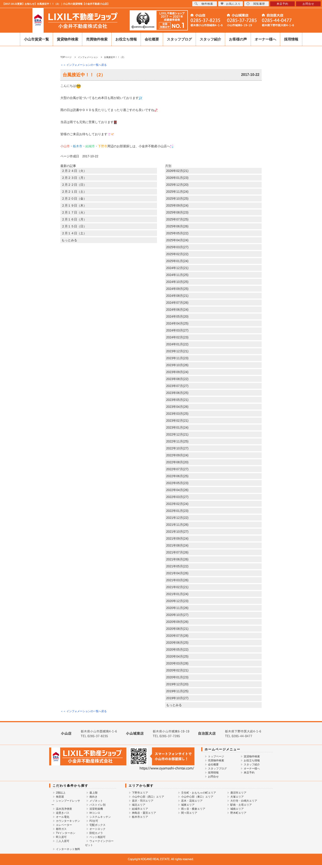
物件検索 (204, 3)
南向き (93, 796)
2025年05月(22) (177, 233)
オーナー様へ (265, 39)
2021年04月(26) (177, 573)
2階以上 (61, 792)
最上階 (93, 792)
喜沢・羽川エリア (142, 800)
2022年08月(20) (177, 462)
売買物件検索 (97, 39)
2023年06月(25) (177, 393)
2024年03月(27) (177, 330)
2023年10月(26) (177, 365)
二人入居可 (62, 841)
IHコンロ (94, 812)
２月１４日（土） (74, 233)
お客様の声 (238, 39)
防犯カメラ (96, 833)
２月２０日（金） (74, 198)
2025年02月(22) (177, 254)
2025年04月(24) (177, 240)
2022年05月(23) (177, 483)
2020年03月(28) (177, 663)
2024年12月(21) (177, 268)
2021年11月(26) (177, 524)
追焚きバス (62, 812)
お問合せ (213, 776)
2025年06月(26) (177, 226)
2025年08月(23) (177, 212)
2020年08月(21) (177, 628)
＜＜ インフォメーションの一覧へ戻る (83, 64)
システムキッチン (100, 816)
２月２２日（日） (74, 184)
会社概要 (152, 39)
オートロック (97, 829)
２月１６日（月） (74, 219)
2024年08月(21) (177, 295)
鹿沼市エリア (238, 792)
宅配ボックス (97, 825)
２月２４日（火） (74, 171)
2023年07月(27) (177, 386)
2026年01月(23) (177, 177)
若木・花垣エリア (192, 800)
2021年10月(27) (177, 531)
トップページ (216, 756)
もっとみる (69, 240)
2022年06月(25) (177, 476)
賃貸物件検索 (67, 39)
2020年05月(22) (177, 649)
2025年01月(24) (177, 261)
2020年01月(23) (177, 677)
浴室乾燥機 (96, 808)
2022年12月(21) (177, 434)
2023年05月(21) (177, 400)
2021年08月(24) (177, 545)
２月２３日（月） (74, 177)
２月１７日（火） (74, 212)
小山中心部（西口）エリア (148, 796)
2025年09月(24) (177, 205)
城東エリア (188, 804)
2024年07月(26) (177, 302)
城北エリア (138, 804)
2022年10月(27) (177, 448)
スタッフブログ (179, 39)
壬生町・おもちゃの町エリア (198, 792)
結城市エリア (140, 808)
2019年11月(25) (177, 691)
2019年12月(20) (177, 684)
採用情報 (291, 39)
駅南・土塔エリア (241, 804)
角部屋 (60, 796)
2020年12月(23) (177, 601)
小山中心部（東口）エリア (197, 796)
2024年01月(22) (177, 344)
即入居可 (61, 837)
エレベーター (64, 825)
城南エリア (237, 808)
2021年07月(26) (177, 552)
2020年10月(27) (177, 615)
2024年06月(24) (177, 309)
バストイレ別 (97, 804)
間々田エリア (189, 812)
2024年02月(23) (177, 337)
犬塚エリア (237, 796)
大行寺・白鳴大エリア (243, 800)
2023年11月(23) (177, 358)
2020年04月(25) (177, 656)
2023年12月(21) (177, 351)
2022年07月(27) (177, 469)
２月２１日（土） (74, 191)
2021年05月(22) (177, 566)
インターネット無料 (68, 849)
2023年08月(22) (177, 379)
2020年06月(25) (177, 642)
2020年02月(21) (177, 670)
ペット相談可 (97, 837)
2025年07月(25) (177, 219)
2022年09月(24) (177, 455)
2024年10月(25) (177, 282)
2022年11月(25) (177, 441)
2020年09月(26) (177, 622)
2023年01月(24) (177, 427)
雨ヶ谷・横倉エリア (193, 808)
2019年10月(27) (177, 698)
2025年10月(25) (177, 198)
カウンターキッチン (68, 820)
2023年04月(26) (177, 406)
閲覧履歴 (255, 3)
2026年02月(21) (177, 171)
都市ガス (61, 829)
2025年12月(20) (177, 184)
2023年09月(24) (177, 372)
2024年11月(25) (177, 275)
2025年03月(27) (177, 247)
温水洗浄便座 (64, 808)
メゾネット (96, 800)
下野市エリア (140, 792)
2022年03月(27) (177, 497)
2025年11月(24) (177, 191)
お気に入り (230, 3)
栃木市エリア (140, 816)
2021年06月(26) (177, 559)
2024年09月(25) (177, 288)
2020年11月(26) (177, 608)
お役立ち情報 (126, 39)
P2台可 (93, 820)
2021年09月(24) (177, 538)
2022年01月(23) (177, 511)
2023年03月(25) (177, 413)
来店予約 (249, 772)
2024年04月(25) (177, 323)
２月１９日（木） (74, 205)
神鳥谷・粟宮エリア (144, 812)
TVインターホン (65, 833)
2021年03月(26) (177, 580)
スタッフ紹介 (210, 39)
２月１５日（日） (74, 226)
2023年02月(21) (177, 420)
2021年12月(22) (177, 517)
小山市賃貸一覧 (36, 39)
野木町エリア (238, 812)
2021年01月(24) (177, 594)
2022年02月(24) (177, 504)
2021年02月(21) (177, 587)
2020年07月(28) (177, 635)
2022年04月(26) (177, 490)
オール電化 (62, 816)
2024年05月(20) (177, 316)
